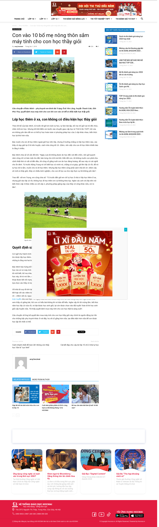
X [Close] (125, 229)
